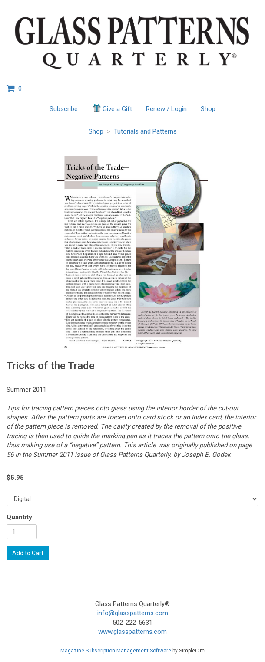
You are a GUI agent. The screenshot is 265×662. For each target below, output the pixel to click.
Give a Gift (112, 108)
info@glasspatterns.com (132, 613)
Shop (208, 109)
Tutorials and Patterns (145, 131)
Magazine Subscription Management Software (115, 651)
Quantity (19, 517)
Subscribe (64, 109)
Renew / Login (166, 109)
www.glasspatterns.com (132, 632)
